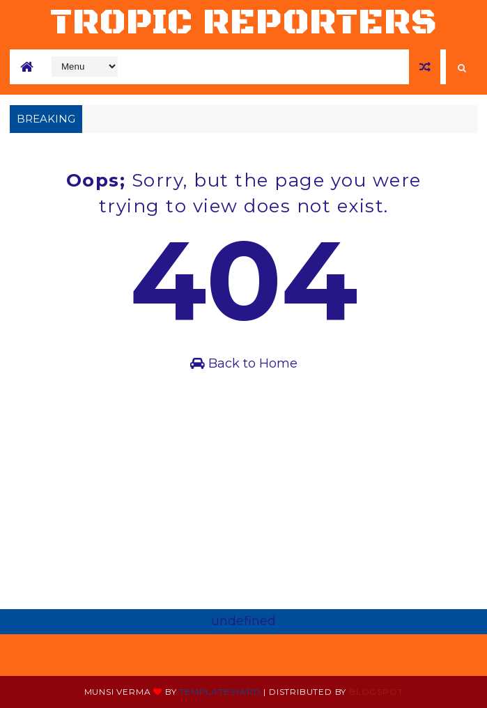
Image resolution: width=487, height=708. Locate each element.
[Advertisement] (243, 504)
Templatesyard (220, 691)
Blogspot (376, 691)
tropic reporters (244, 22)
